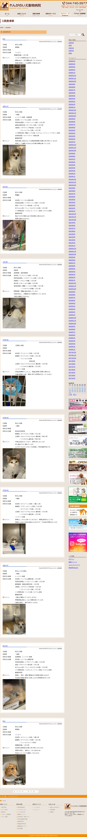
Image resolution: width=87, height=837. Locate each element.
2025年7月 (72, 90)
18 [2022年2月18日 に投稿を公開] (79, 389)
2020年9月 (72, 257)
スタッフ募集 (4, 816)
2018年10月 (72, 323)
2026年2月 (72, 70)
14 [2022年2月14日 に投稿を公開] (69, 389)
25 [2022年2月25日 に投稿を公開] (79, 391)
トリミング (36, 809)
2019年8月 (72, 295)
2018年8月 (72, 329)
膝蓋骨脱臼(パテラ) (21, 826)
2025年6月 (72, 93)
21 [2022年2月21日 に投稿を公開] (69, 391)
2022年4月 (72, 202)
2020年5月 (72, 269)
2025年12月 (72, 75)
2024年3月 (72, 136)
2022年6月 (72, 196)
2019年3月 (72, 309)
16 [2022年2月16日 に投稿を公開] (74, 389)
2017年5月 (72, 372)
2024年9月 (72, 119)
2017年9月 (72, 361)
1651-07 (5, 106)
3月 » (75, 394)
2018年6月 (72, 335)
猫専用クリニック (21, 814)
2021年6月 (72, 231)
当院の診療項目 (21, 807)
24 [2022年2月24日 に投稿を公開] (77, 391)
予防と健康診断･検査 (22, 819)
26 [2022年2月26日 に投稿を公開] (82, 391)
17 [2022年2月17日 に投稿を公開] (77, 389)
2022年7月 (72, 194)
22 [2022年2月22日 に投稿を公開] (72, 391)
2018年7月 (72, 332)
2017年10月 (72, 358)
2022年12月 (72, 179)
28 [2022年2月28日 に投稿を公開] (69, 393)
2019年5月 (72, 303)
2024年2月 (72, 139)
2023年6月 (72, 162)
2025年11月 (72, 78)
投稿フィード (73, 562)
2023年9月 (72, 153)
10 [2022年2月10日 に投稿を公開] (77, 388)
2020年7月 (72, 263)
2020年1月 (72, 280)
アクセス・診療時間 (6, 814)
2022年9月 (72, 188)
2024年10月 (72, 116)
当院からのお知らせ (54, 807)
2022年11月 (72, 182)
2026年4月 (72, 64)
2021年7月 (72, 228)
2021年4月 (72, 237)
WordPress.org (73, 567)
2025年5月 (72, 96)
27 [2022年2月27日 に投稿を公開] (84, 391)
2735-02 (5, 340)
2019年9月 (72, 292)
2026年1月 (72, 72)
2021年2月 (72, 243)
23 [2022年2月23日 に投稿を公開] (74, 391)
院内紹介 (3, 812)
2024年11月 (72, 113)
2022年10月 (72, 185)
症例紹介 (52, 812)
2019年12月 (72, 283)
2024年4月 (72, 133)
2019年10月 (72, 289)
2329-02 (71, 43)
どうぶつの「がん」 (22, 809)
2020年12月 (72, 248)
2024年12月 (72, 110)
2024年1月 (72, 142)
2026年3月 (72, 67)
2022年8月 (72, 191)
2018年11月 (72, 320)
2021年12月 (72, 214)
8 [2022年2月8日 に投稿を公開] (72, 388)
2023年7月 (72, 159)
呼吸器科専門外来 (21, 823)
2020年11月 (72, 251)
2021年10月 (72, 220)
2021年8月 (72, 225)
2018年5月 (72, 338)
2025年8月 (72, 87)
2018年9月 (72, 326)
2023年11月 (72, 147)
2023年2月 (72, 173)
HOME (1, 27)
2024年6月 (72, 127)
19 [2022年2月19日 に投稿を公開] (82, 389)
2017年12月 (72, 352)
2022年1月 (72, 211)
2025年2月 (72, 104)
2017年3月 (72, 378)
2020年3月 (72, 274)
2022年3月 (72, 205)
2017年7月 (72, 367)
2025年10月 (72, 81)
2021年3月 (72, 240)
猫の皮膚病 (20, 828)
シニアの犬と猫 (21, 812)
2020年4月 (72, 271)
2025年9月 (72, 84)
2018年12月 (72, 318)
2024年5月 (72, 130)
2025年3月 (72, 101)
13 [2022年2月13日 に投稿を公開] (84, 388)
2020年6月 (72, 266)
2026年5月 (72, 61)
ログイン (71, 559)
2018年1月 (72, 349)
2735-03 (5, 418)
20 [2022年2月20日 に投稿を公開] (84, 389)
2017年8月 (72, 364)
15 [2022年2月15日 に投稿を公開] (72, 389)
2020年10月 (72, 254)
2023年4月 (72, 168)
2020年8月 (72, 260)
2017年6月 (72, 369)
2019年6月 (72, 300)
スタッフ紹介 (4, 809)
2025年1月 (72, 107)
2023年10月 (72, 150)
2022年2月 (72, 208)
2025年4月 (72, 98)
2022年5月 (72, 199)
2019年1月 (72, 315)
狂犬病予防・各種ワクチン (23, 816)
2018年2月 (72, 346)
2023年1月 (72, 176)
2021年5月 (72, 234)
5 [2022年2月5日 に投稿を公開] (82, 386)
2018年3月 (72, 344)
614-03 (5, 187)
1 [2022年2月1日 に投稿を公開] (72, 386)
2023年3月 (72, 171)
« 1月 (70, 394)
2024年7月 (72, 124)
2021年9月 (72, 222)
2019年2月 (72, 312)
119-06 (5, 262)
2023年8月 (72, 156)
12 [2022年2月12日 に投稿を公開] (82, 388)
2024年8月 (72, 122)
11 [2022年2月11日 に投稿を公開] (79, 388)
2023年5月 (72, 165)
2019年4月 (72, 306)
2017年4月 (72, 375)
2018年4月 (72, 341)
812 (4, 39)
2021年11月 (72, 217)
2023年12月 (72, 145)
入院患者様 (7, 27)
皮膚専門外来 (20, 821)
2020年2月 (72, 277)
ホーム (4, 800)
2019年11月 (72, 286)
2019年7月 (72, 297)
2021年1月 (72, 245)
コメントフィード (74, 565)
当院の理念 (3, 807)
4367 (70, 45)
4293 (70, 53)
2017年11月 (72, 355)
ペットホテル (37, 807)
